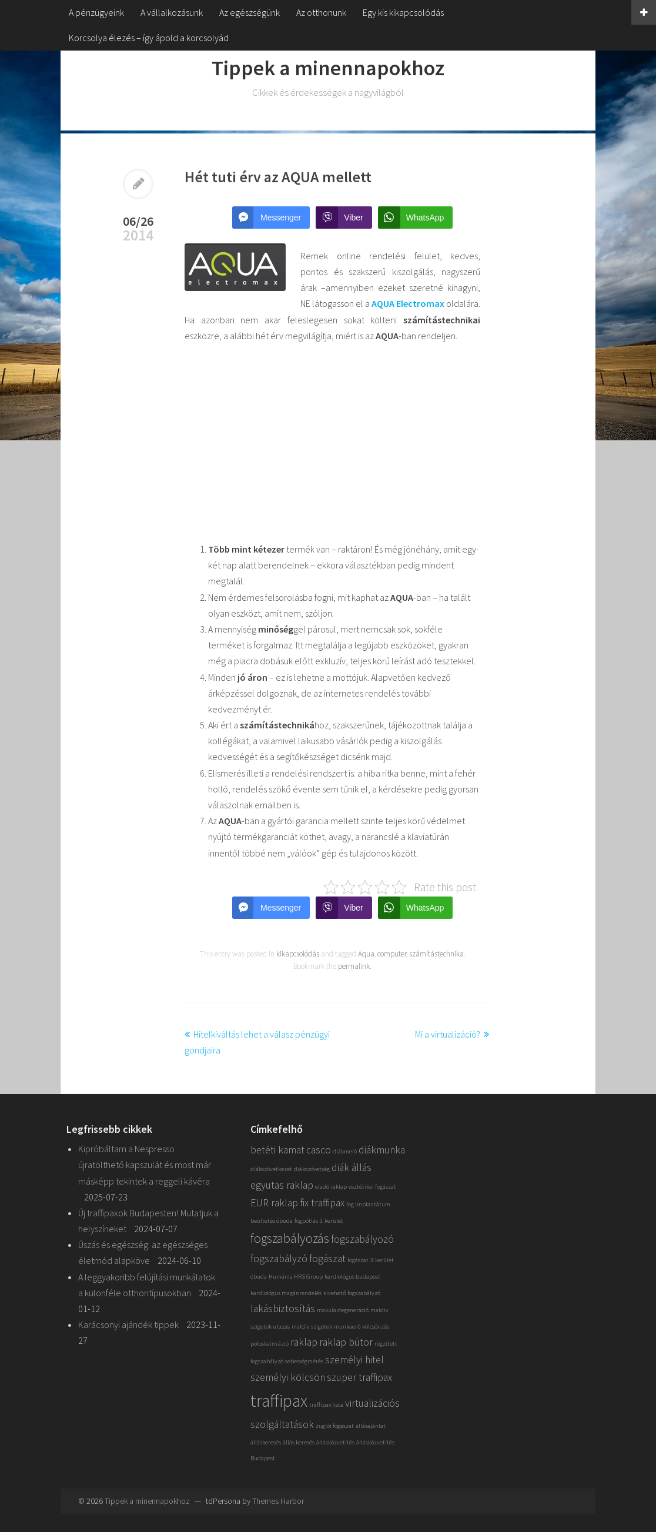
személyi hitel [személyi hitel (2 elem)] (354, 1359)
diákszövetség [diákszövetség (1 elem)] (312, 1169)
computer (391, 954)
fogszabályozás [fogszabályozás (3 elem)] (289, 1238)
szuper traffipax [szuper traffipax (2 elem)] (359, 1377)
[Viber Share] (343, 217)
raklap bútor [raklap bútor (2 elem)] (346, 1342)
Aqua (366, 954)
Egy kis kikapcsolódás (403, 12)
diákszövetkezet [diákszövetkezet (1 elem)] (271, 1169)
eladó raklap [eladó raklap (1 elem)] (331, 1186)
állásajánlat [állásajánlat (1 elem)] (371, 1426)
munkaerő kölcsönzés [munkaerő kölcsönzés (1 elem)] (361, 1326)
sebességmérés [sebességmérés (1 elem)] (304, 1361)
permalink (354, 966)
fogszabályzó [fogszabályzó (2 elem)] (278, 1258)
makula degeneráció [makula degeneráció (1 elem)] (343, 1310)
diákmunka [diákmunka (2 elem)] (382, 1149)
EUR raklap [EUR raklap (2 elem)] (274, 1202)
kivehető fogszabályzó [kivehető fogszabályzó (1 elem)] (351, 1293)
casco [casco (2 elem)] (318, 1149)
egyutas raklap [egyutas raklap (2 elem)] (281, 1185)
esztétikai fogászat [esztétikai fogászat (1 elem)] (372, 1186)
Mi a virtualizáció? (447, 1034)
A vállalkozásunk (171, 12)
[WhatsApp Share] (415, 217)
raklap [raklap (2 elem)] (303, 1342)
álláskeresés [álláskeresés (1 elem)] (265, 1442)
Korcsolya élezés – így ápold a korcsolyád (149, 38)
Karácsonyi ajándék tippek (128, 1324)
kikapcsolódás (297, 954)
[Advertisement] (332, 442)
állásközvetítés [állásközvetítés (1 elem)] (335, 1442)
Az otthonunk (321, 12)
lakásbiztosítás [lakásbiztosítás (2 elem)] (282, 1308)
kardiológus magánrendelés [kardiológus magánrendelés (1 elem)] (286, 1293)
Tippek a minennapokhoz (328, 68)
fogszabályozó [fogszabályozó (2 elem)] (362, 1239)
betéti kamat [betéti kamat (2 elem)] (277, 1149)
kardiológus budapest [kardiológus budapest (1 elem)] (352, 1276)
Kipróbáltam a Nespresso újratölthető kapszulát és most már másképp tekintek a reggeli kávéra (144, 1164)
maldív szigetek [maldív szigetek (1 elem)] (312, 1326)
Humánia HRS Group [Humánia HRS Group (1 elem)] (296, 1276)
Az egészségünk (249, 12)
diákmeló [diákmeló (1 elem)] (345, 1151)
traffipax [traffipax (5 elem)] (278, 1400)
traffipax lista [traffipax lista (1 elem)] (326, 1405)
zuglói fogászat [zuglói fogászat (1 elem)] (335, 1426)
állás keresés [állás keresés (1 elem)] (298, 1442)
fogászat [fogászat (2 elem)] (327, 1258)
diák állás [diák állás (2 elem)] (351, 1167)
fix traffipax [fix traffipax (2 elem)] (322, 1202)
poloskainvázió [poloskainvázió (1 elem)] (269, 1343)
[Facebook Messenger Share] (271, 217)
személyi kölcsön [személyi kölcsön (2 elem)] (287, 1377)
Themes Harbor (278, 1501)
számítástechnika (436, 954)
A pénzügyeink (96, 12)
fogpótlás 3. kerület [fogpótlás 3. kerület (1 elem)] (318, 1221)
